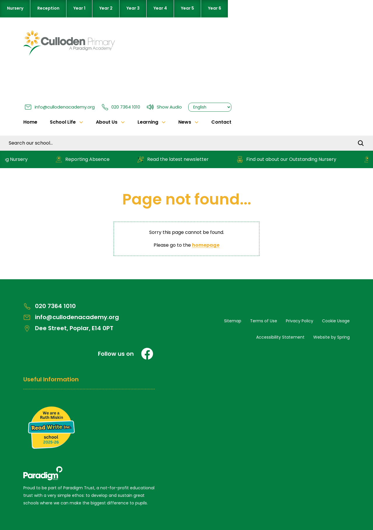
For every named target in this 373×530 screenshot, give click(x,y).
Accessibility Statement (280, 337)
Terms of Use (263, 321)
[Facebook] (147, 353)
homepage (205, 245)
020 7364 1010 (120, 107)
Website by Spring (331, 337)
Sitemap (232, 321)
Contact (221, 122)
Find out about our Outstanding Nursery (288, 159)
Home (30, 122)
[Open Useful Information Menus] (89, 382)
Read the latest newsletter (174, 159)
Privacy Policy (299, 321)
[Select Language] (209, 107)
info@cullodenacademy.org (59, 107)
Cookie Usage (336, 321)
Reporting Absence (84, 159)
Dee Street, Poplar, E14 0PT (68, 328)
